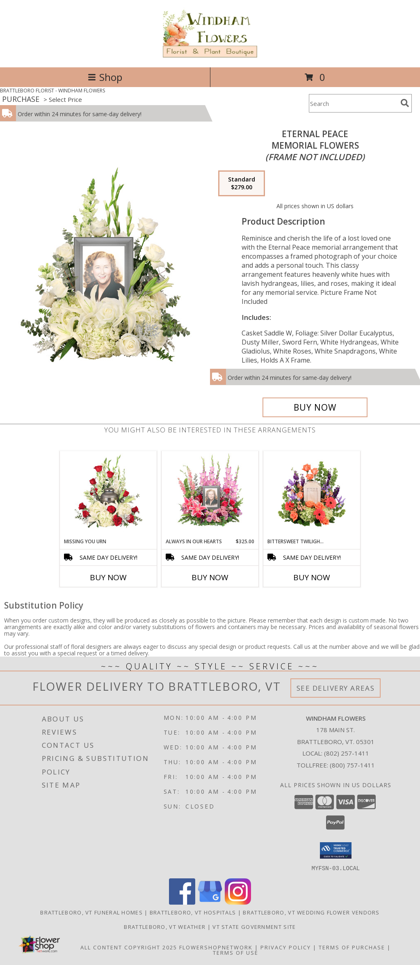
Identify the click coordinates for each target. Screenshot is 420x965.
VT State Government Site (254, 926)
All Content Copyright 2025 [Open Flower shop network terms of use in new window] (128, 947)
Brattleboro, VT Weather (164, 926)
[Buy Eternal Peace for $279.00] (315, 407)
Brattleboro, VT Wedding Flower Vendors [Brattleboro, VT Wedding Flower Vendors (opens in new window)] (311, 912)
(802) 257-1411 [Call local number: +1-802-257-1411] (346, 753)
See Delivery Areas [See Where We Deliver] (336, 688)
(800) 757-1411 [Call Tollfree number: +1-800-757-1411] (352, 765)
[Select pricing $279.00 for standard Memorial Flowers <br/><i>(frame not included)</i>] (241, 183)
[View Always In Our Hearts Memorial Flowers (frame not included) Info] (210, 494)
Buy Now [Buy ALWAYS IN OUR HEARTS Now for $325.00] (210, 577)
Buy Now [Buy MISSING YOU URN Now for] (108, 577)
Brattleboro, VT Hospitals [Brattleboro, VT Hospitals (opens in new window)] (193, 912)
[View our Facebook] (182, 902)
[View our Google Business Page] (210, 902)
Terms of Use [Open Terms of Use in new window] (235, 952)
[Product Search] (353, 103)
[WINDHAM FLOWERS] (210, 55)
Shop (105, 77)
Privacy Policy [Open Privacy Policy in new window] (285, 947)
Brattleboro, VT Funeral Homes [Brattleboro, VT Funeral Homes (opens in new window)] (91, 912)
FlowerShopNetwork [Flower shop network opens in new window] (216, 947)
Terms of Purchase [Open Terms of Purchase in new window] (352, 947)
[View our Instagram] (238, 902)
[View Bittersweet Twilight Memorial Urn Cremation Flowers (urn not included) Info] (312, 494)
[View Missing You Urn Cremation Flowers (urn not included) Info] (108, 494)
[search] (404, 103)
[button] (336, 850)
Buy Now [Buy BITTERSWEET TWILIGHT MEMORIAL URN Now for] (311, 577)
